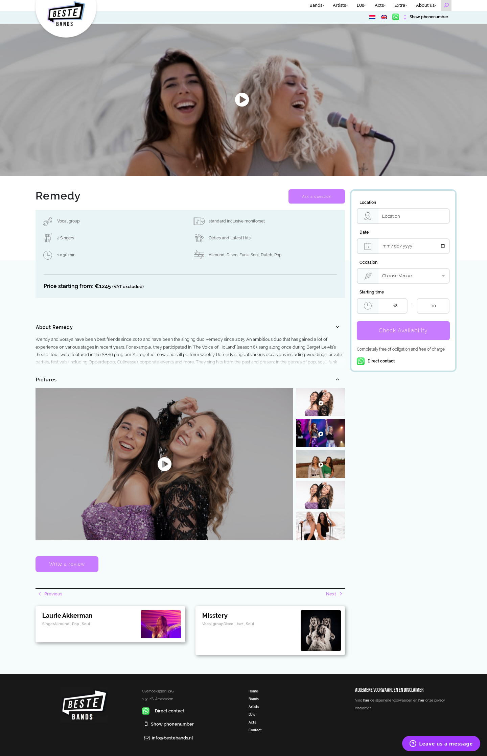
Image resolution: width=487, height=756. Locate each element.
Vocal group (68, 221)
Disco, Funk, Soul (243, 255)
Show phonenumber (428, 17)
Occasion (368, 262)
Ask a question (316, 196)
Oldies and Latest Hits (230, 238)
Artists (339, 5)
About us (425, 5)
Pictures (46, 379)
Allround (217, 255)
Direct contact (376, 361)
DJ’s (252, 714)
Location (368, 202)
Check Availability (403, 330)
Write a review (67, 564)
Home (253, 691)
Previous (52, 593)
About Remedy (54, 327)
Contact (255, 730)
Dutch (266, 255)
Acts (379, 5)
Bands (315, 5)
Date (364, 232)
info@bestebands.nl (172, 737)
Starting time (372, 292)
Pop (277, 255)
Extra (399, 5)
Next (331, 593)
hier (366, 700)
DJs (360, 5)
